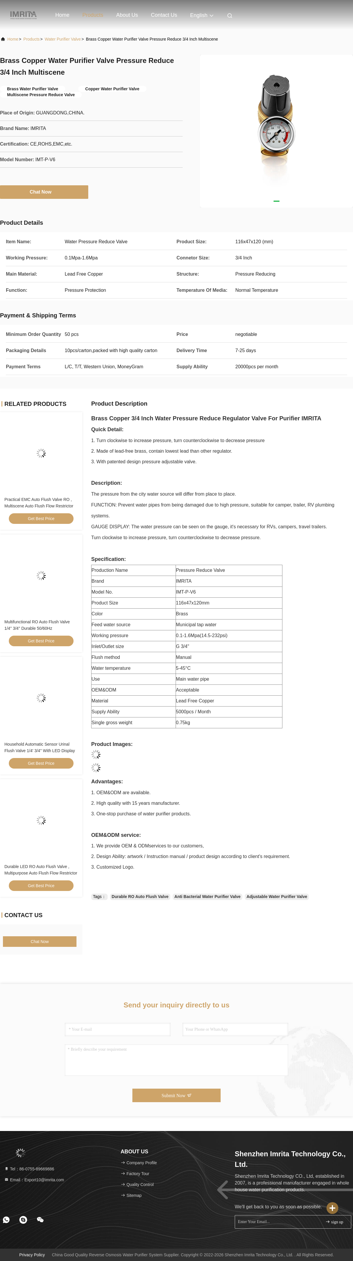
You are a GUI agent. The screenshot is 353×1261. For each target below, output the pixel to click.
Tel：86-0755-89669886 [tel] (29, 1169)
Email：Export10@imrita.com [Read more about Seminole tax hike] (34, 1179)
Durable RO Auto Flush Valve (140, 896)
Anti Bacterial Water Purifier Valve (207, 896)
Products (92, 15)
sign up (334, 1221)
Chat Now (44, 192)
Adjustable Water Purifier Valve (277, 896)
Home (62, 15)
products (32, 39)
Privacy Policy (32, 1254)
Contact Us (164, 15)
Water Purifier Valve (63, 39)
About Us (127, 15)
